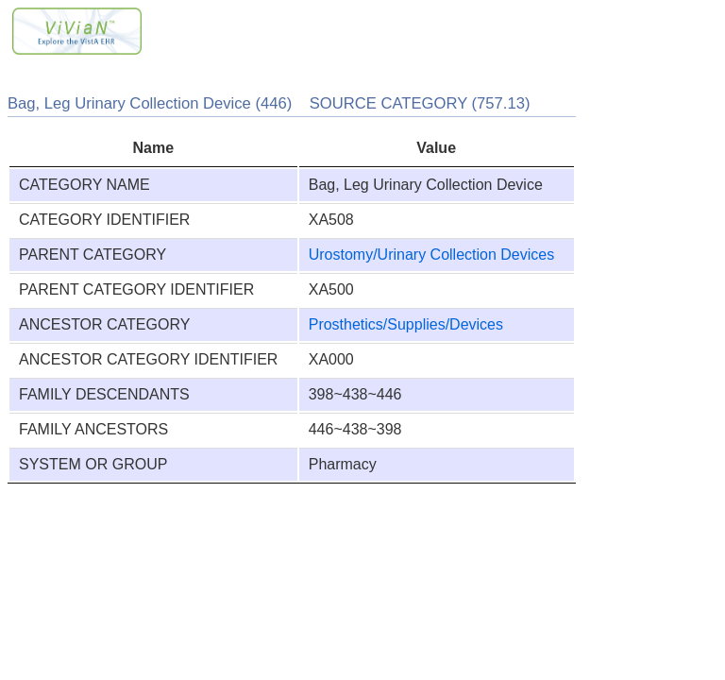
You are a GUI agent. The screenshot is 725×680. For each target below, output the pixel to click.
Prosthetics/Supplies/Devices (406, 324)
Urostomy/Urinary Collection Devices (432, 254)
